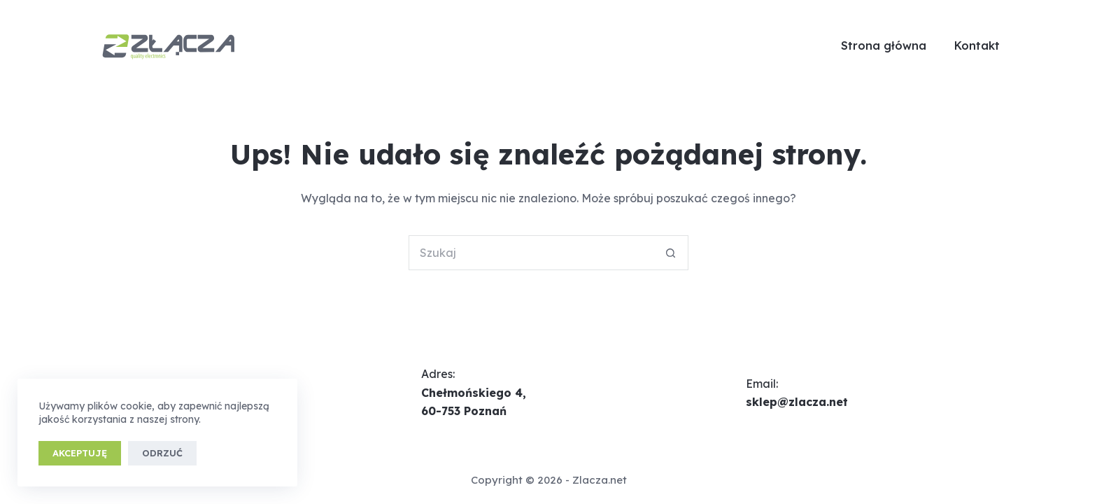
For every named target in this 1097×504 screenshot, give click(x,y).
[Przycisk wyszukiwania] (670, 252)
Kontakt (977, 45)
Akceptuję (79, 452)
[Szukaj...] (531, 252)
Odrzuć (162, 452)
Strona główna (883, 45)
